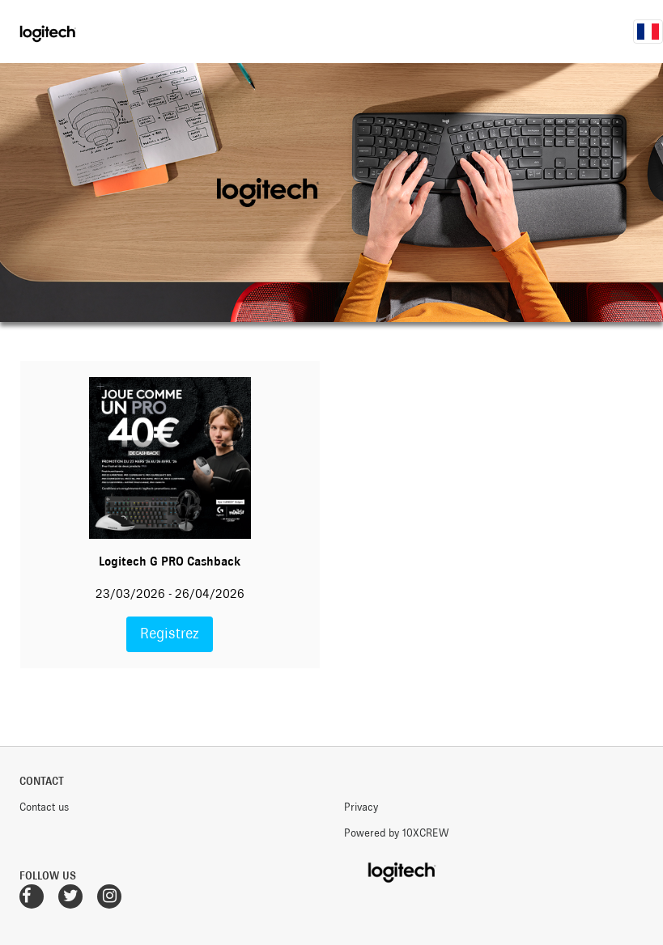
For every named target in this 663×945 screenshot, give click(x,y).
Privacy (361, 806)
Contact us (44, 806)
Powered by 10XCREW (396, 832)
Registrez (169, 633)
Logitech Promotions (71, 31)
